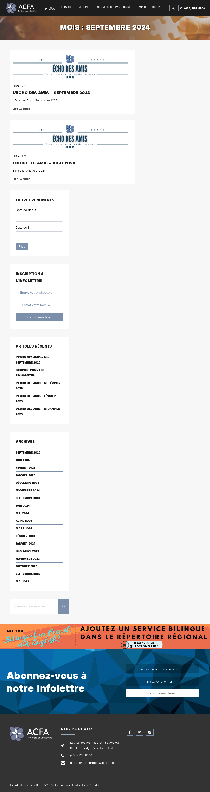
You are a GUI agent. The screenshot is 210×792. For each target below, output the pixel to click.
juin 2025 (23, 460)
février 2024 (25, 536)
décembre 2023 (27, 551)
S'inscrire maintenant (39, 317)
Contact (158, 7)
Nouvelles (104, 7)
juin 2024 (23, 505)
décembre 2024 (27, 483)
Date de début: (26, 210)
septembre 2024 (28, 498)
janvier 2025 (25, 475)
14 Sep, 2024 (19, 85)
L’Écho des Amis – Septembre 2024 (51, 92)
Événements (85, 7)
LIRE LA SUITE (22, 109)
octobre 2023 (26, 566)
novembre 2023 (28, 559)
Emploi (142, 7)
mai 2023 (22, 581)
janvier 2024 (25, 543)
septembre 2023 (28, 574)
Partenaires (123, 7)
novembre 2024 (28, 490)
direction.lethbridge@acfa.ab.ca (92, 763)
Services (67, 7)
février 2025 (25, 468)
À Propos (50, 8)
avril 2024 (24, 521)
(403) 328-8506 (192, 8)
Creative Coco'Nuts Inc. (85, 785)
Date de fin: (24, 227)
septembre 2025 (28, 452)
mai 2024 (22, 513)
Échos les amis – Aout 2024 (44, 162)
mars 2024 (24, 528)
